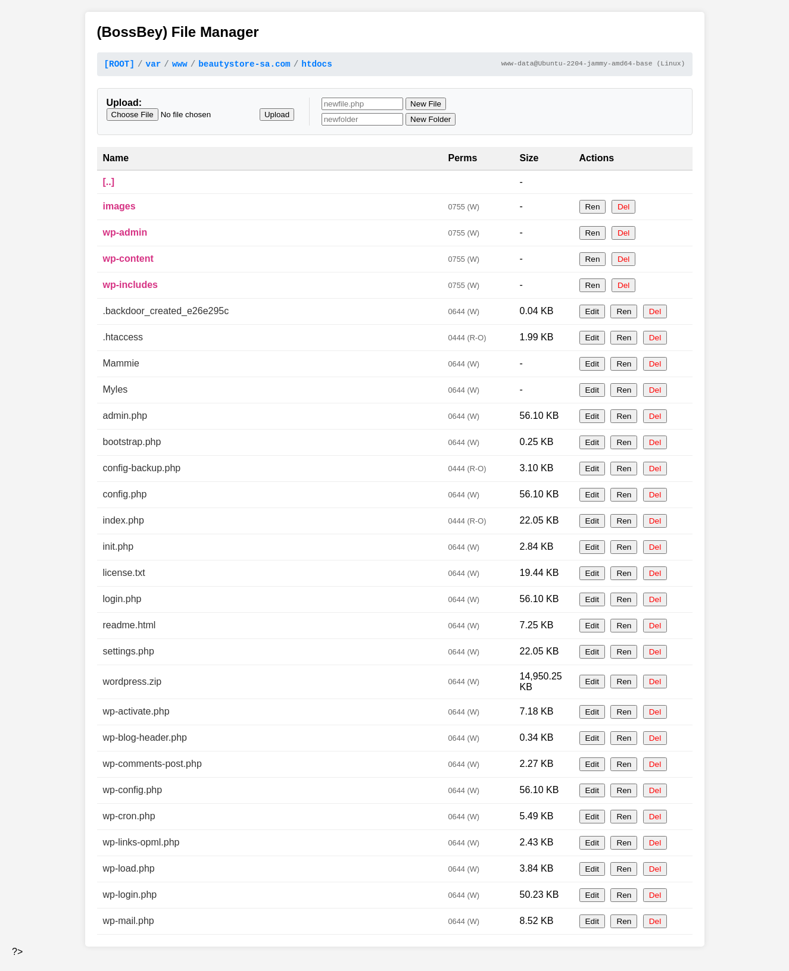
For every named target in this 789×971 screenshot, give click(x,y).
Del (623, 208)
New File (425, 105)
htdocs (316, 65)
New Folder (430, 121)
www (180, 65)
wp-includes (130, 286)
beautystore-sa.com (244, 65)
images (119, 208)
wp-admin (125, 234)
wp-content (128, 260)
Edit (592, 313)
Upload (276, 116)
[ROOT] (119, 65)
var (153, 65)
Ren (592, 208)
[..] (109, 183)
